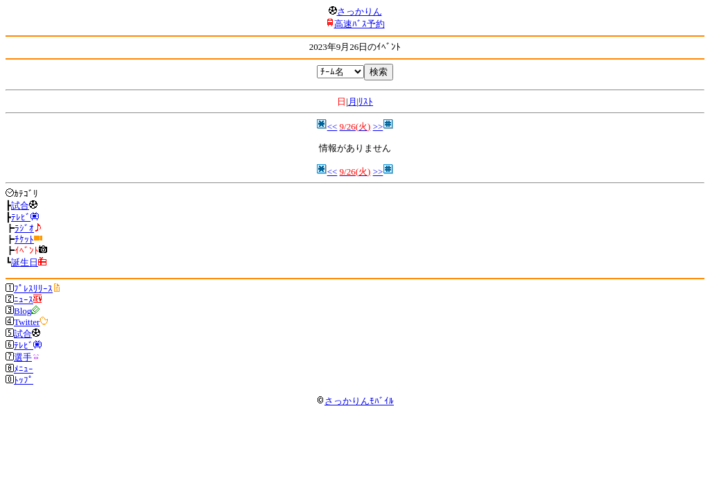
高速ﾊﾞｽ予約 (359, 24)
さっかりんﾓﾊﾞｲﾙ (355, 401)
